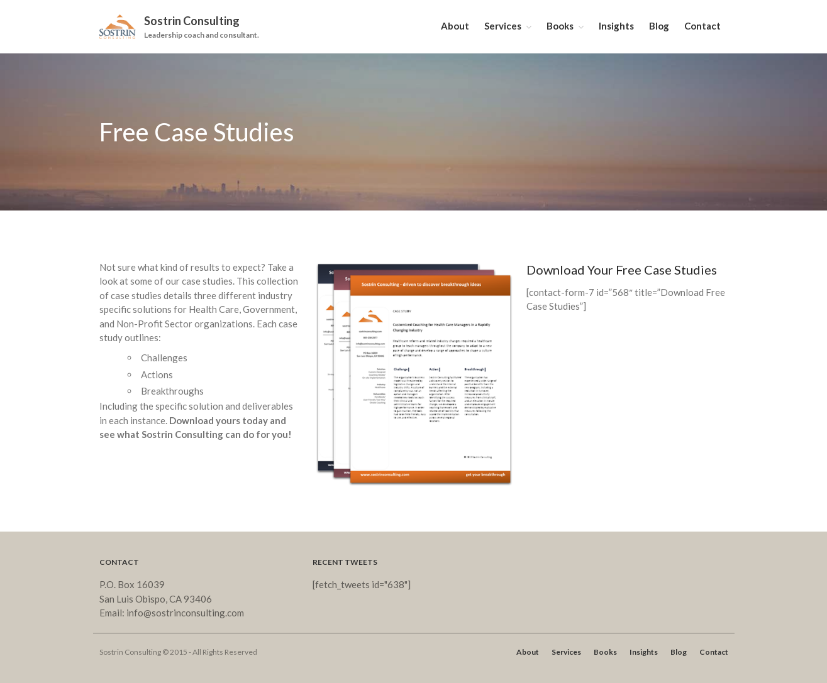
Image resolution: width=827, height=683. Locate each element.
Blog (659, 25)
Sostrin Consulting (192, 21)
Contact (702, 25)
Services (502, 25)
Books (560, 25)
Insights (616, 25)
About (455, 25)
